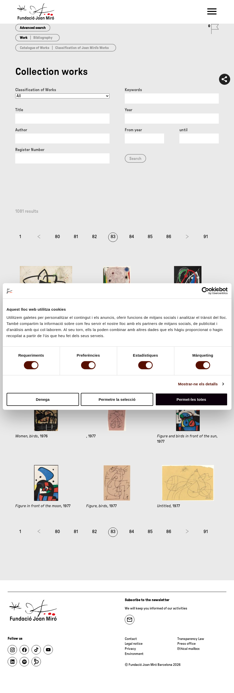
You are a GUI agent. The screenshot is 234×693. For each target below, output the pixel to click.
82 (94, 237)
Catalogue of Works (34, 48)
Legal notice (134, 644)
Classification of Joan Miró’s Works (82, 48)
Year (128, 110)
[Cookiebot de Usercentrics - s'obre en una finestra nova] (205, 291)
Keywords (133, 90)
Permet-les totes (191, 399)
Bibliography (42, 38)
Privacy (130, 649)
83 (113, 237)
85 (150, 237)
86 (168, 237)
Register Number (29, 150)
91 (206, 237)
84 (131, 237)
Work (23, 38)
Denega (43, 399)
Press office (186, 644)
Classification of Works (35, 90)
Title (19, 110)
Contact (131, 639)
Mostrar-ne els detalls (198, 384)
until (183, 130)
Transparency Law (190, 639)
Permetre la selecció (117, 399)
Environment (134, 654)
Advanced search (33, 28)
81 (76, 237)
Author (21, 130)
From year (133, 130)
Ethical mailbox (188, 649)
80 (57, 237)
